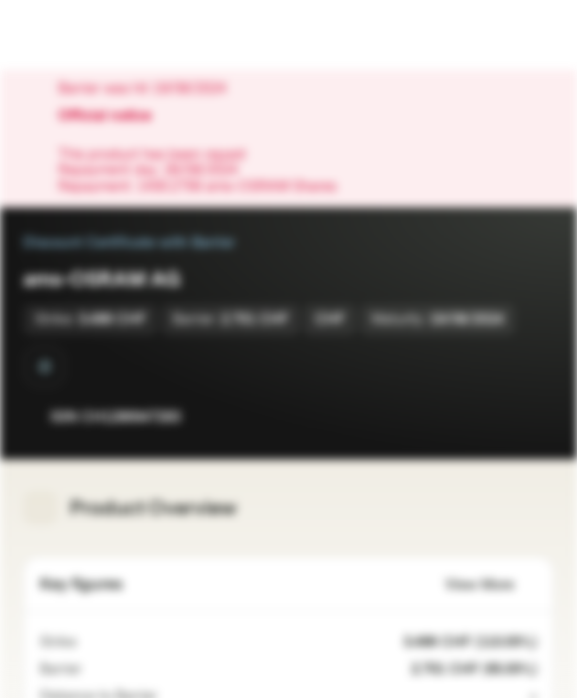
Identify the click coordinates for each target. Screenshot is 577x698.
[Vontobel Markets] (76, 34)
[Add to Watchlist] (495, 416)
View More (491, 585)
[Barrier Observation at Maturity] (44, 366)
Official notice (114, 116)
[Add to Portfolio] (534, 416)
